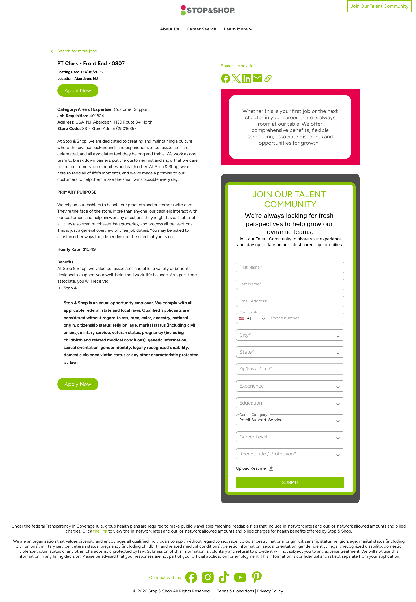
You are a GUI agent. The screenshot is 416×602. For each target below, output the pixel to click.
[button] (290, 352)
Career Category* (254, 415)
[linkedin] (247, 81)
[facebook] (225, 81)
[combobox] (290, 335)
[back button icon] (52, 51)
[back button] (53, 51)
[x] (234, 78)
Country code (248, 313)
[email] (257, 78)
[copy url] (268, 78)
